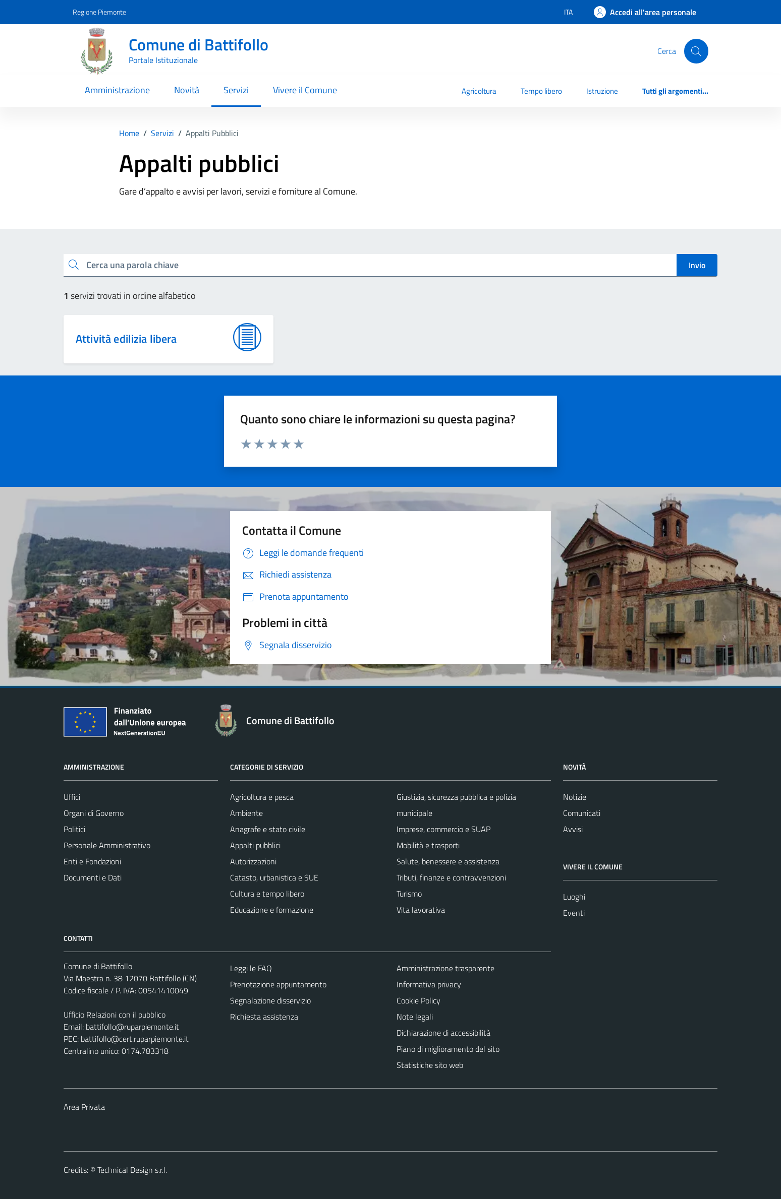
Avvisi (573, 829)
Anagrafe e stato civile (267, 829)
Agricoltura (479, 91)
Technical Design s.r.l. (132, 1170)
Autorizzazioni (253, 861)
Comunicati (581, 813)
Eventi (574, 913)
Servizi (236, 90)
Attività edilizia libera (126, 339)
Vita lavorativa (421, 910)
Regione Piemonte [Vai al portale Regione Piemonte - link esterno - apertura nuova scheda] (99, 12)
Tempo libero (541, 91)
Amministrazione (117, 90)
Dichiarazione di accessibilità (443, 1033)
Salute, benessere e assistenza (448, 861)
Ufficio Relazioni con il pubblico (114, 1014)
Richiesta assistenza (264, 1017)
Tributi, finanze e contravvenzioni (451, 877)
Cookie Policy (418, 1000)
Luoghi (574, 897)
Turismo (409, 894)
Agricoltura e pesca (262, 797)
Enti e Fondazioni (92, 861)
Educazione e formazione (271, 910)
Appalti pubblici (255, 845)
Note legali (415, 1017)
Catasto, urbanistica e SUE (274, 877)
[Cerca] (696, 51)
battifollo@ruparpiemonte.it (132, 1027)
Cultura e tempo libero (267, 894)
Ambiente (246, 813)
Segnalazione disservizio (270, 1000)
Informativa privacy (429, 984)
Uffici (72, 797)
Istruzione (602, 91)
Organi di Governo (94, 813)
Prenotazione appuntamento (278, 984)
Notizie (574, 797)
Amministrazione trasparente (445, 968)
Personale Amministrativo (107, 845)
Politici (74, 829)
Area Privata (84, 1107)
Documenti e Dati (93, 877)
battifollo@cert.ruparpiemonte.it (135, 1039)
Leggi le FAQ (251, 968)
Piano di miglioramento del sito (448, 1049)
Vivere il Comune (305, 90)
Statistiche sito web (430, 1065)
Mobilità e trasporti (428, 845)
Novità (186, 90)
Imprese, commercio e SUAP (443, 829)
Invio (697, 265)
